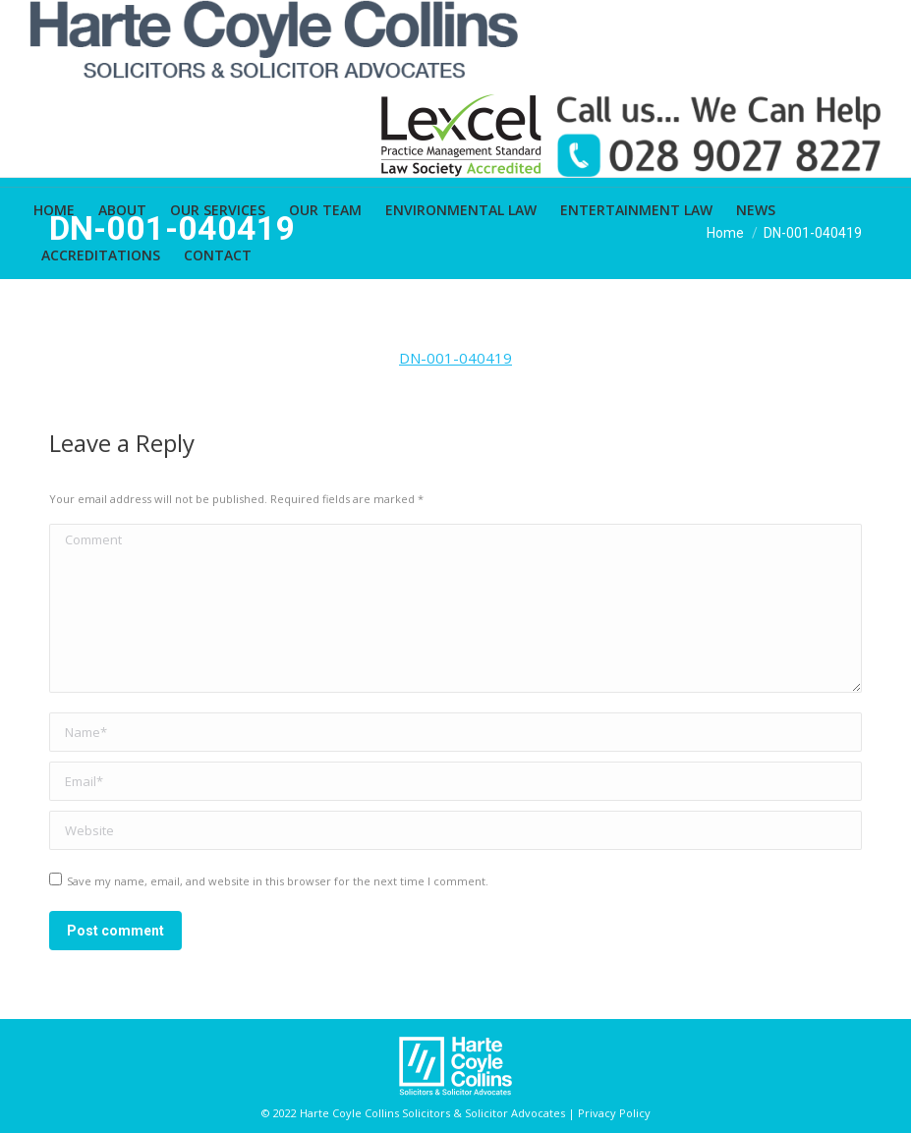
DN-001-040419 (455, 358)
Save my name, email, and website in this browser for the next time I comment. (277, 881)
